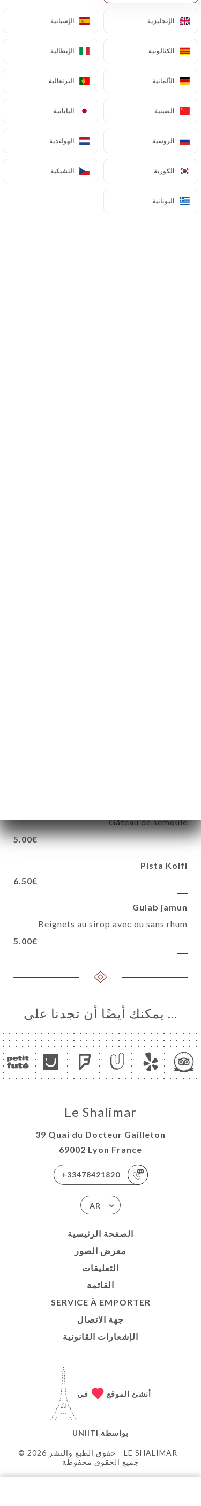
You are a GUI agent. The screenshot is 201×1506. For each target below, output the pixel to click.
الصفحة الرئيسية (100, 1233)
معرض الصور (100, 1251)
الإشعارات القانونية (100, 1336)
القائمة (100, 1285)
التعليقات (100, 1268)
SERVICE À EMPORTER (101, 1302)
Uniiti (85, 1432)
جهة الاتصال (100, 1319)
